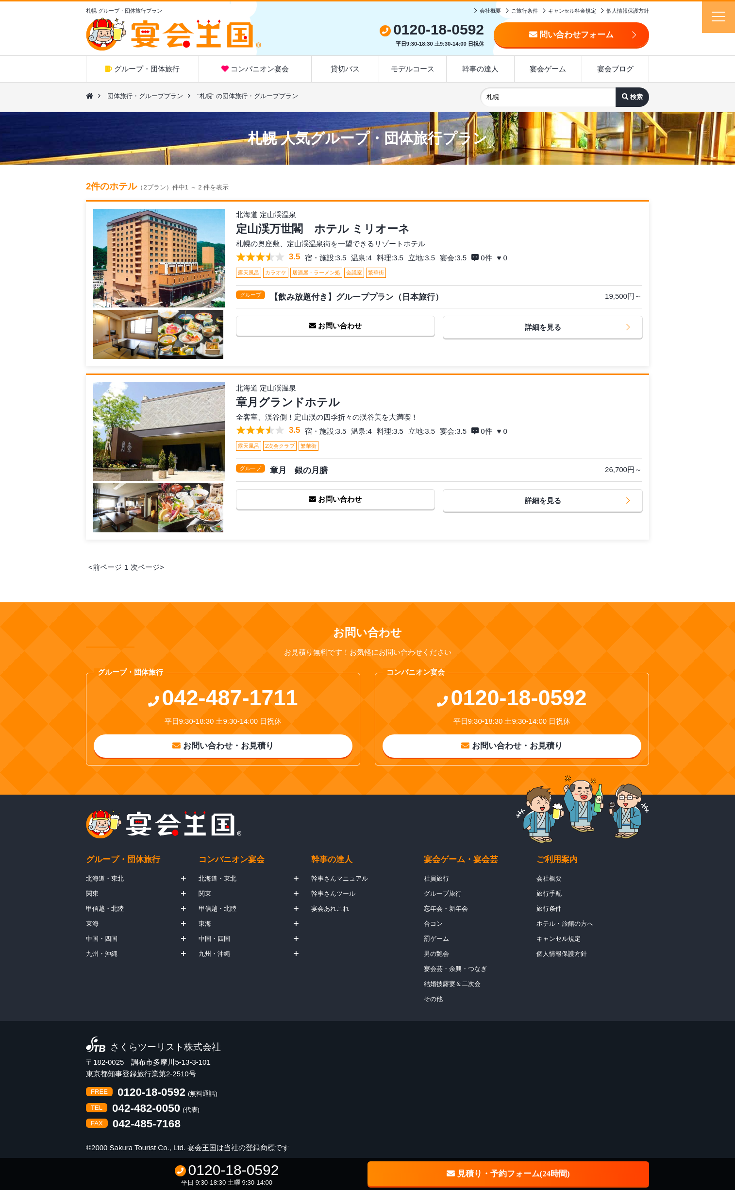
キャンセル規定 (558, 938)
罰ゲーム (436, 938)
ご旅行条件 (524, 11)
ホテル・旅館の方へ (564, 923)
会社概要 (490, 11)
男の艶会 (436, 953)
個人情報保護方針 (627, 11)
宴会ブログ (615, 69)
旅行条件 (549, 908)
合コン (433, 923)
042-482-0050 (146, 1108)
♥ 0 (503, 258)
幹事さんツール (333, 893)
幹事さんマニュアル (339, 878)
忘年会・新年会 (446, 908)
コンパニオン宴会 (255, 69)
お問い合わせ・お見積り (223, 745)
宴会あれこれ (330, 908)
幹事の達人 (480, 69)
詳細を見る (543, 327)
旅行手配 (549, 893)
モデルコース (412, 69)
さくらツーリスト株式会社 (165, 1047)
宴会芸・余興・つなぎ (455, 968)
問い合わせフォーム (571, 34)
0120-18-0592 (151, 1092)
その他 (433, 999)
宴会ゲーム (548, 69)
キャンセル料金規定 (572, 11)
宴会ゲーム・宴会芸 (461, 859)
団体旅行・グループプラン (145, 96)
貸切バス (345, 69)
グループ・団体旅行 (142, 69)
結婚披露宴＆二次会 (452, 983)
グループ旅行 (443, 893)
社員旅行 (436, 878)
